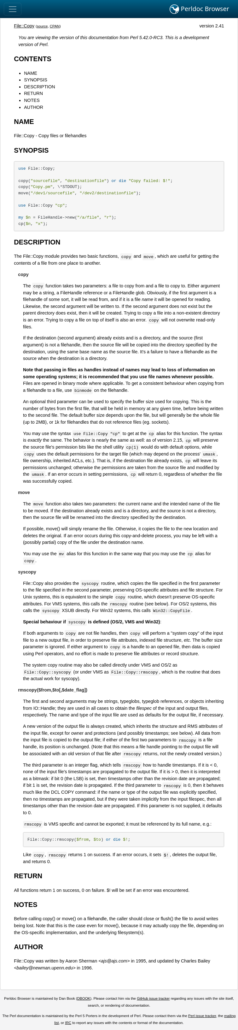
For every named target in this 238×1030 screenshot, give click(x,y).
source (42, 26)
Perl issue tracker (202, 1016)
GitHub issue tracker (153, 998)
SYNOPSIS (35, 79)
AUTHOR (33, 107)
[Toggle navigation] (12, 9)
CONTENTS (32, 59)
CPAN (55, 26)
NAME (30, 73)
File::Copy (24, 25)
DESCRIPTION (39, 86)
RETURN (33, 93)
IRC (68, 1023)
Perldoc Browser (199, 9)
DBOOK (83, 998)
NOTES (32, 100)
